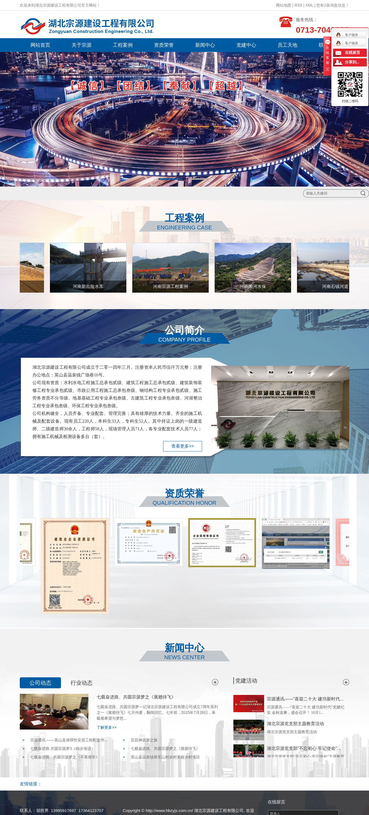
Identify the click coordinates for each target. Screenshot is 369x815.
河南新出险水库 (89, 286)
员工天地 (287, 45)
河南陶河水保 (254, 286)
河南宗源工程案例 (171, 286)
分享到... (352, 62)
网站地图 (283, 5)
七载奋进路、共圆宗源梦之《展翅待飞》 (136, 697)
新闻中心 (205, 45)
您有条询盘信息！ (332, 5)
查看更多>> (182, 446)
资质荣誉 (164, 45)
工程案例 (123, 45)
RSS (298, 5)
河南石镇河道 (336, 286)
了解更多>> (106, 727)
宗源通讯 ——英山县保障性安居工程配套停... (69, 740)
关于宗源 (81, 45)
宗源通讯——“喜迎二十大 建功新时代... (305, 699)
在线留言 (352, 53)
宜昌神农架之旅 (144, 740)
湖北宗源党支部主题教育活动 (295, 724)
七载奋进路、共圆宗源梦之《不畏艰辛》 (64, 757)
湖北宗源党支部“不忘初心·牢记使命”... (303, 749)
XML (309, 5)
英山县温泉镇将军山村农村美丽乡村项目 (165, 757)
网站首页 (40, 45)
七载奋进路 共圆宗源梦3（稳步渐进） (62, 748)
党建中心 (246, 45)
